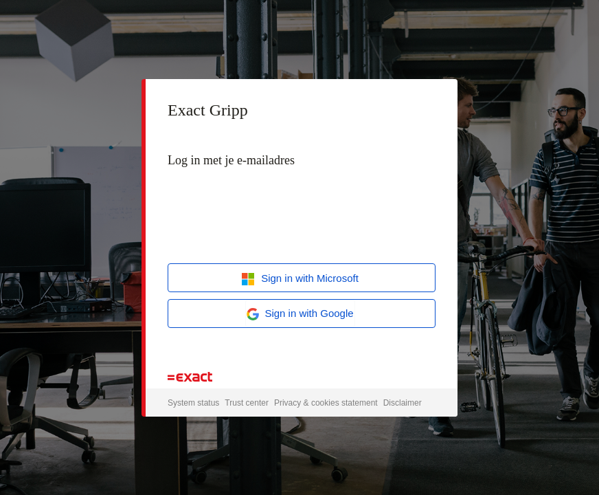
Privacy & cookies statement (326, 403)
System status (193, 403)
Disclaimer (402, 403)
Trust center (247, 403)
